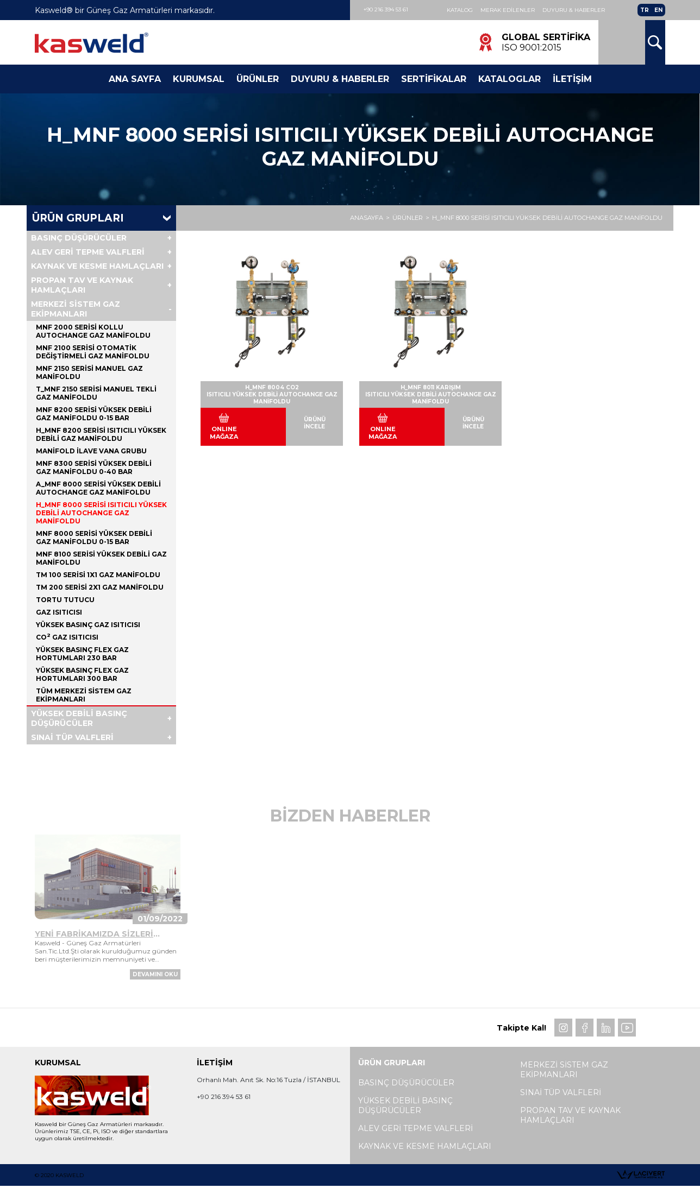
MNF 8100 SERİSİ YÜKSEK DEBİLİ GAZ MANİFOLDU (101, 558)
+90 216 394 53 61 (386, 9)
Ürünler (257, 79)
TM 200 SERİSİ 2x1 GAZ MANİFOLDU (100, 587)
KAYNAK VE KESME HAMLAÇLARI (97, 266)
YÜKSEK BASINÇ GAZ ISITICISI (88, 625)
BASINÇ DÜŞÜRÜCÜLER (79, 238)
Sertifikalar (433, 79)
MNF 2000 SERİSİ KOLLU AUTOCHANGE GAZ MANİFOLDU (93, 331)
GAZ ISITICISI (59, 612)
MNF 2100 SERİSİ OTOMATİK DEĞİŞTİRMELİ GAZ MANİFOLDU (92, 352)
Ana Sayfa (135, 79)
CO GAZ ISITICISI (67, 637)
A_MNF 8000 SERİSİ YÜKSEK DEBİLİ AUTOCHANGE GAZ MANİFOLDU (98, 488)
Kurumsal (198, 79)
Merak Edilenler (507, 10)
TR (644, 10)
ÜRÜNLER (407, 218)
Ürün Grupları (78, 218)
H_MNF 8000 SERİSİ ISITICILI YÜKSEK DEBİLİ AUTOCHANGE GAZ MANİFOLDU (547, 218)
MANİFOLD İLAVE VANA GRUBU (91, 451)
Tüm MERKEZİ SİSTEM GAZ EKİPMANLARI (84, 695)
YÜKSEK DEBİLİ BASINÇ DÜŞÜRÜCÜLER (79, 718)
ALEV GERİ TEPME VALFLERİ (88, 252)
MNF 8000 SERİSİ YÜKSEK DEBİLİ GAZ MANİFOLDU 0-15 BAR (94, 537)
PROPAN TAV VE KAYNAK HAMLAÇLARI (82, 285)
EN (658, 10)
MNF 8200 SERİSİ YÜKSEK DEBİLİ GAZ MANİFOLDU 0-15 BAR (94, 414)
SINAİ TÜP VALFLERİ (72, 737)
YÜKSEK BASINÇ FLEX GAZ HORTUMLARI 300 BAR (82, 674)
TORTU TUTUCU (65, 600)
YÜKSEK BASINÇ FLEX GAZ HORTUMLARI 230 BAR (82, 654)
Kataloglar (509, 79)
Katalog (460, 10)
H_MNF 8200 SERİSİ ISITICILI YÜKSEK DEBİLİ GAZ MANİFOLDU (101, 434)
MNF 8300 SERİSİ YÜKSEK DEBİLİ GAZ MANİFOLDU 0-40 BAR (94, 467)
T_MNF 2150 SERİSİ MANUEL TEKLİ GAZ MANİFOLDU (96, 393)
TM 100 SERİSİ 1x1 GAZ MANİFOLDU (98, 575)
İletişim (572, 79)
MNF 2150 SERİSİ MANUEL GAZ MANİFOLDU (89, 372)
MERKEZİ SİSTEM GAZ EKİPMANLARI (75, 309)
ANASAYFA (366, 218)
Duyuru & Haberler (573, 10)
